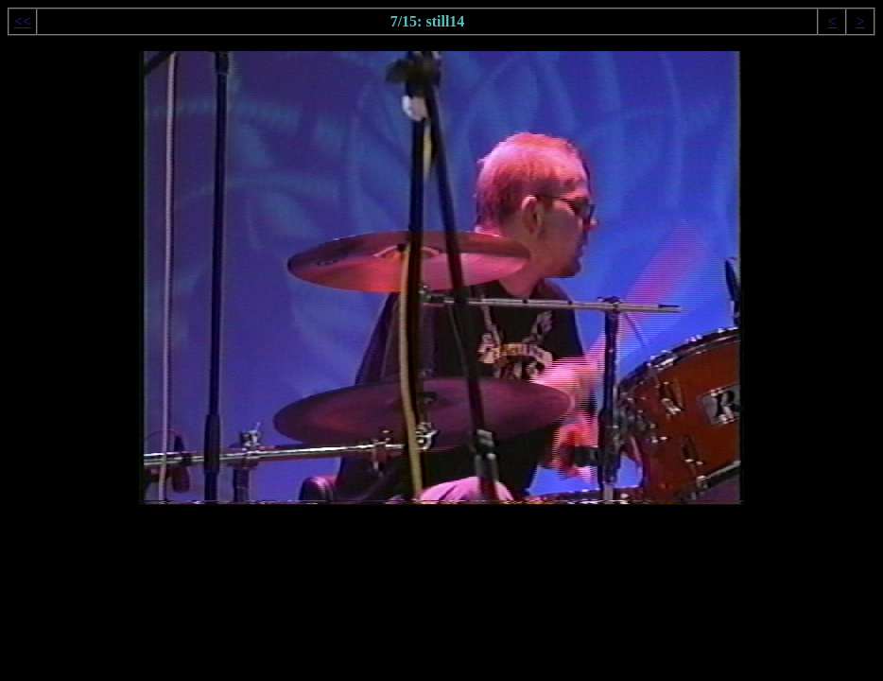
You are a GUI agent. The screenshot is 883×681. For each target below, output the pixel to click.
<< (22, 21)
